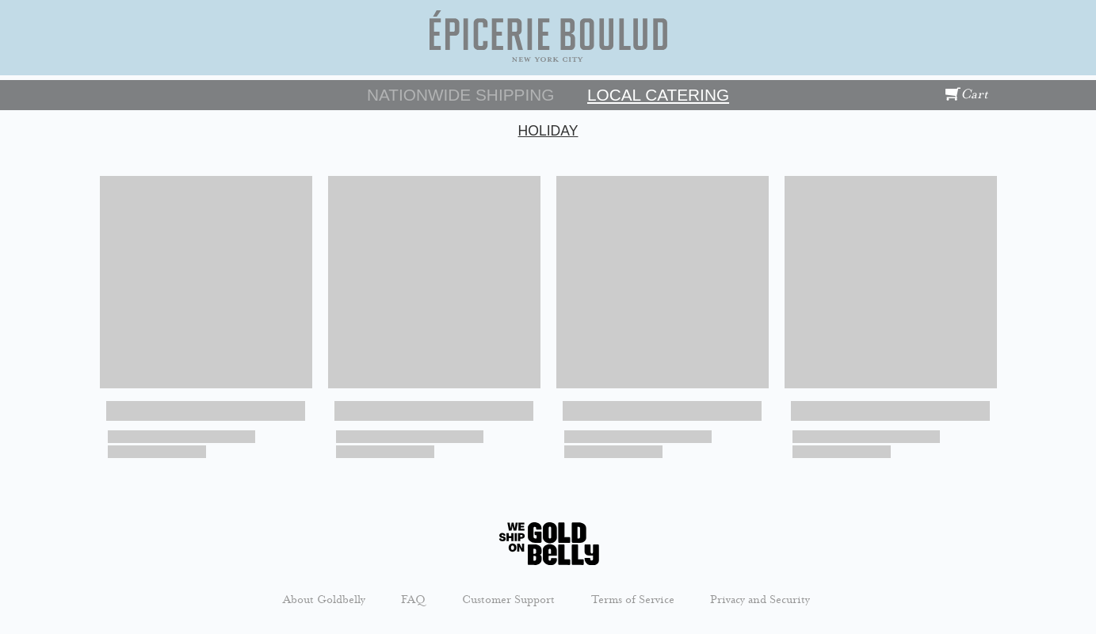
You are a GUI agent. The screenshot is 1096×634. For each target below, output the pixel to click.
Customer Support (508, 599)
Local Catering (658, 95)
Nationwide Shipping (460, 95)
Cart (966, 94)
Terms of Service (632, 599)
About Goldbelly (324, 599)
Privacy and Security (760, 599)
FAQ (413, 599)
